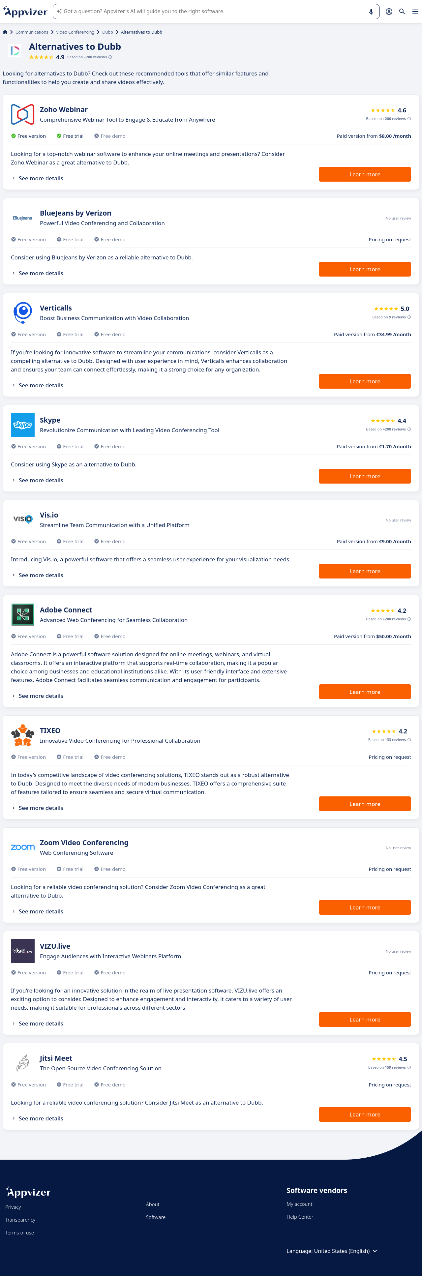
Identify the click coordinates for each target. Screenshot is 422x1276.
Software (156, 1217)
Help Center (299, 1216)
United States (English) (346, 1251)
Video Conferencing (75, 32)
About (153, 1204)
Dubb (107, 32)
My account (299, 1204)
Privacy (13, 1206)
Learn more (364, 174)
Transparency (20, 1219)
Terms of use (19, 1232)
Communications (31, 32)
